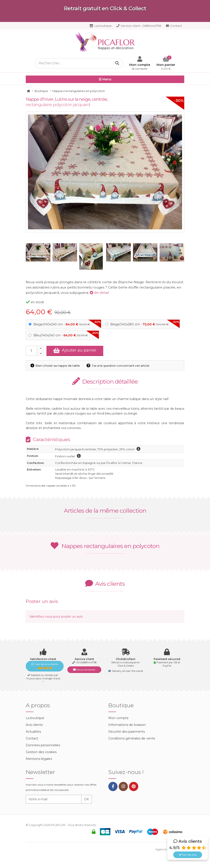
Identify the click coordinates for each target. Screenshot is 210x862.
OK (86, 799)
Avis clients (34, 725)
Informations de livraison (127, 725)
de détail (99, 292)
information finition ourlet (79, 456)
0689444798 (138, 25)
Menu (105, 79)
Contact (174, 25)
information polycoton (138, 449)
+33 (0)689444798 (85, 662)
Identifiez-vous (40, 617)
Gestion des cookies (41, 752)
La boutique (101, 25)
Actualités (33, 732)
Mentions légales (39, 759)
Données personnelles (43, 745)
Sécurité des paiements (126, 732)
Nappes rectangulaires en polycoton (105, 546)
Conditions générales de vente (131, 738)
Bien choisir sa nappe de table (55, 365)
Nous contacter (84, 669)
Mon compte (118, 718)
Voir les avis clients (44, 666)
